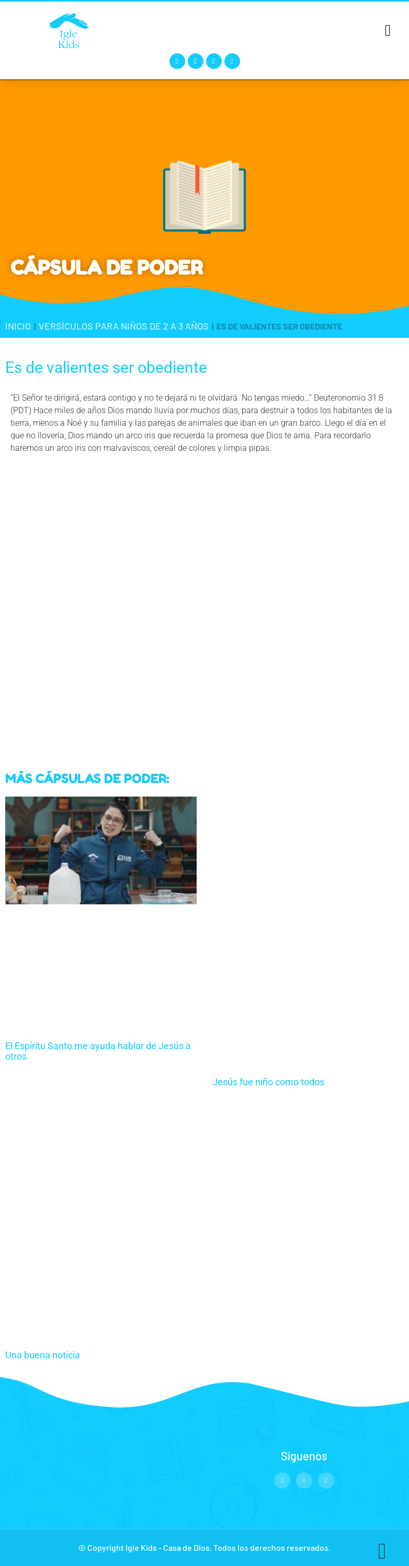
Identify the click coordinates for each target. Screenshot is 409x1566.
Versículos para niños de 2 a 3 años (124, 326)
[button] (388, 30)
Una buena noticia (42, 1354)
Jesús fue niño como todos (268, 1081)
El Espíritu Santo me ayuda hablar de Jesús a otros (98, 1051)
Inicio (18, 326)
